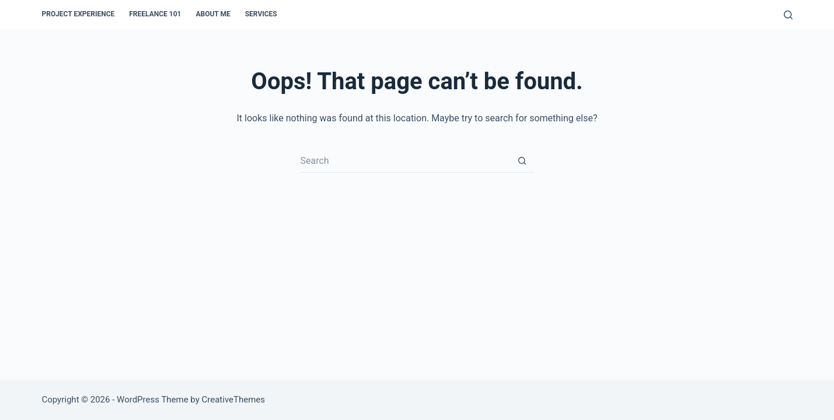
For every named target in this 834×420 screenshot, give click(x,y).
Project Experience (77, 14)
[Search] (788, 14)
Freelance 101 (155, 14)
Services (261, 14)
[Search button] (522, 161)
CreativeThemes (234, 399)
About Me (213, 14)
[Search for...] (406, 161)
